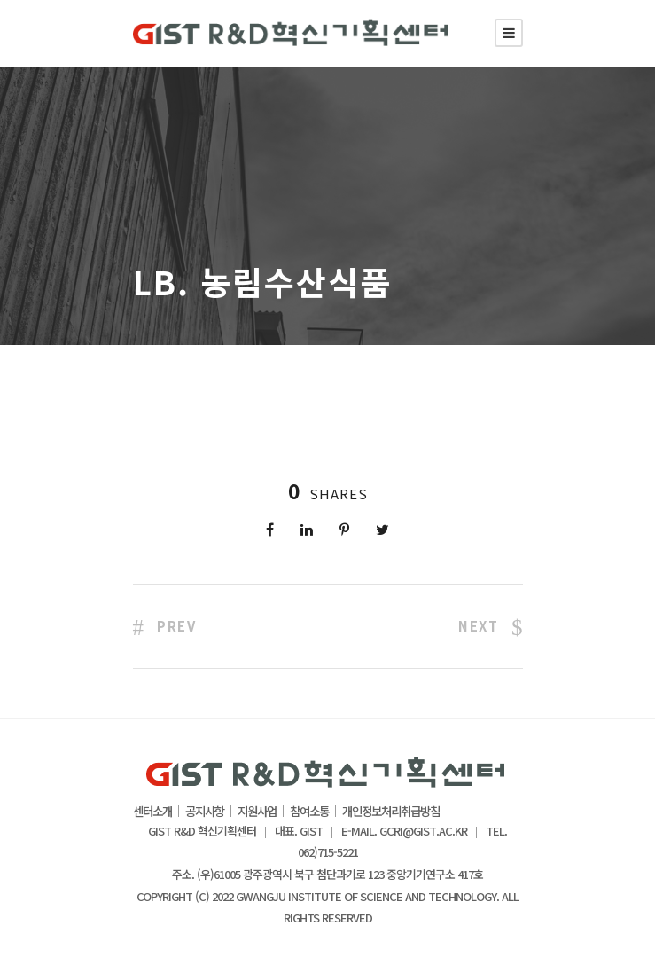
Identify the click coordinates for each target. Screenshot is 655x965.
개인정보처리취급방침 (391, 811)
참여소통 (309, 811)
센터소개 (152, 811)
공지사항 (204, 811)
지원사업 (257, 811)
